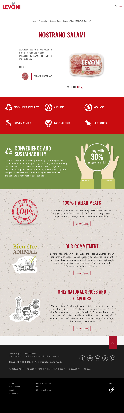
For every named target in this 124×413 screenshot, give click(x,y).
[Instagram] (112, 358)
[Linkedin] (96, 358)
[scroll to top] (113, 342)
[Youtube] (88, 358)
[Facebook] (80, 358)
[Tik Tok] (104, 358)
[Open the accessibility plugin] (112, 390)
